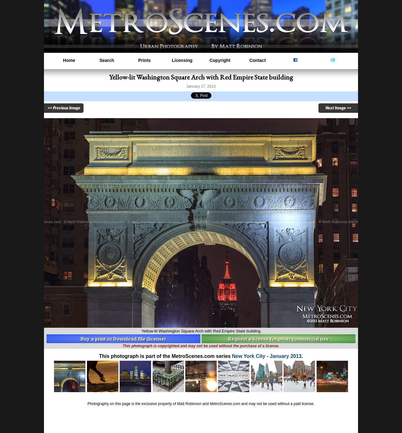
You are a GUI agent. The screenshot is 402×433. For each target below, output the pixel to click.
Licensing (182, 60)
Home (69, 60)
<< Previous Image (63, 108)
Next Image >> (338, 108)
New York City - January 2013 (267, 356)
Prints (144, 60)
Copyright (219, 60)
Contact (257, 60)
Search (107, 60)
